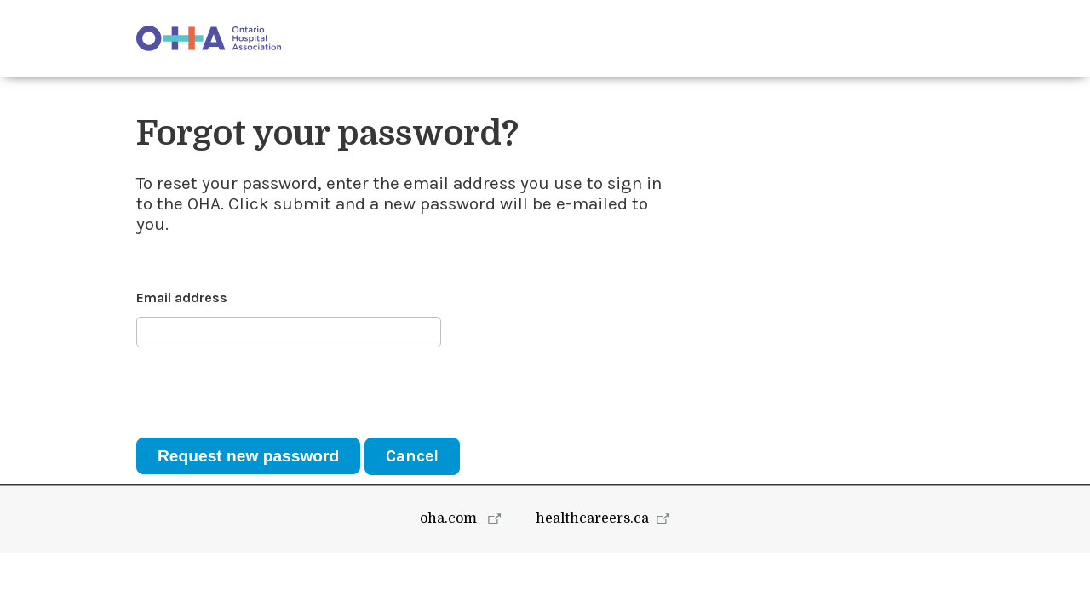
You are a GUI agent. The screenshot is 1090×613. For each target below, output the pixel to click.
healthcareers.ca (592, 578)
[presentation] (265, 392)
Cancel (412, 456)
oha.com (450, 578)
